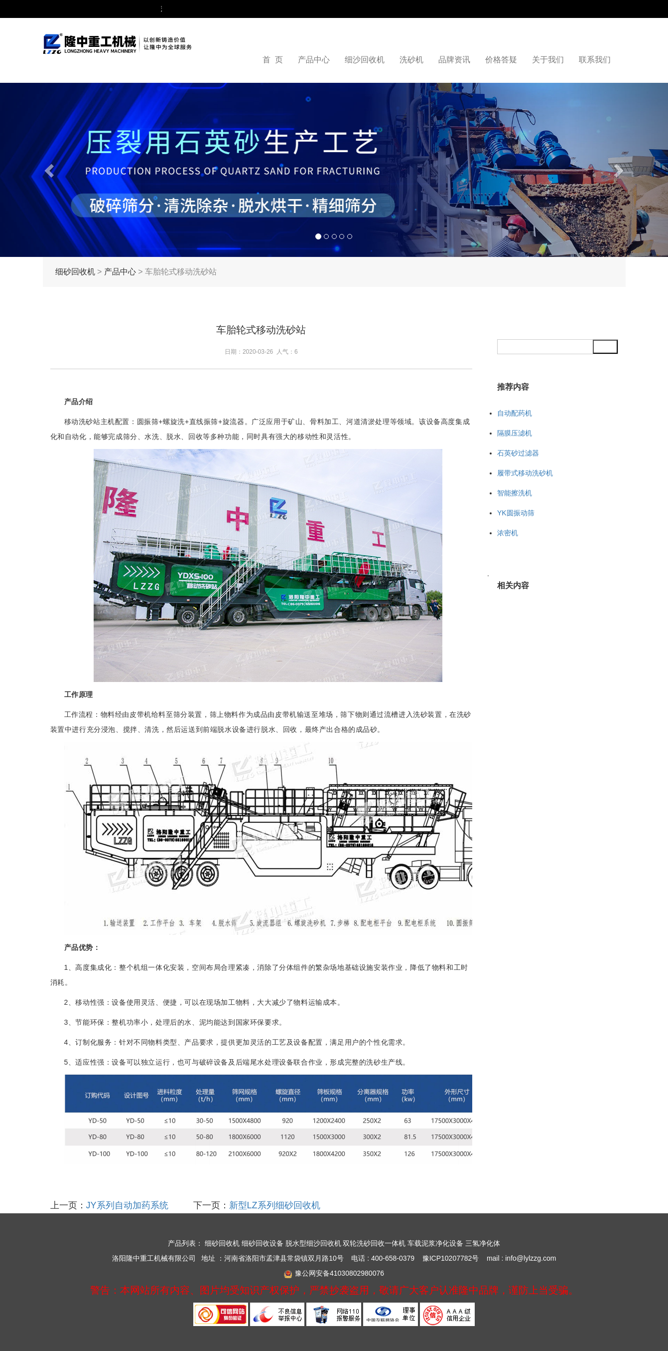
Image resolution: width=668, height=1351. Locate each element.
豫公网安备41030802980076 (339, 1273)
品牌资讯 (454, 59)
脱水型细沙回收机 (313, 1243)
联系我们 (595, 59)
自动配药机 (514, 413)
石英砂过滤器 (518, 453)
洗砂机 (411, 59)
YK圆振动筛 (515, 513)
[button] (50, 170)
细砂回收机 (75, 271)
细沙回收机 (365, 59)
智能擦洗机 (514, 493)
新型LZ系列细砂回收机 (274, 1205)
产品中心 (314, 59)
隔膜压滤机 (514, 433)
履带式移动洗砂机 (525, 473)
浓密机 (507, 533)
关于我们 (548, 59)
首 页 (273, 59)
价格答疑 (501, 59)
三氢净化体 (482, 1243)
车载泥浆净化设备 (435, 1243)
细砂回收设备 (262, 1243)
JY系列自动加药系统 (127, 1205)
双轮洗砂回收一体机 (374, 1243)
